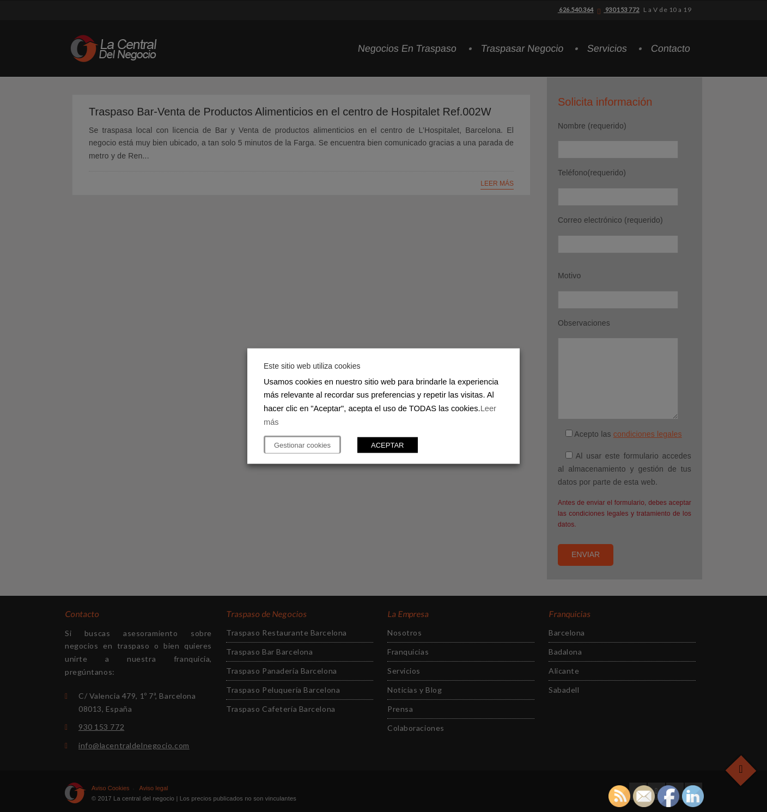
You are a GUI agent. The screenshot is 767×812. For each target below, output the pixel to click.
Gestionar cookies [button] (302, 445)
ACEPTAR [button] (387, 445)
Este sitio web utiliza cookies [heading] (312, 365)
